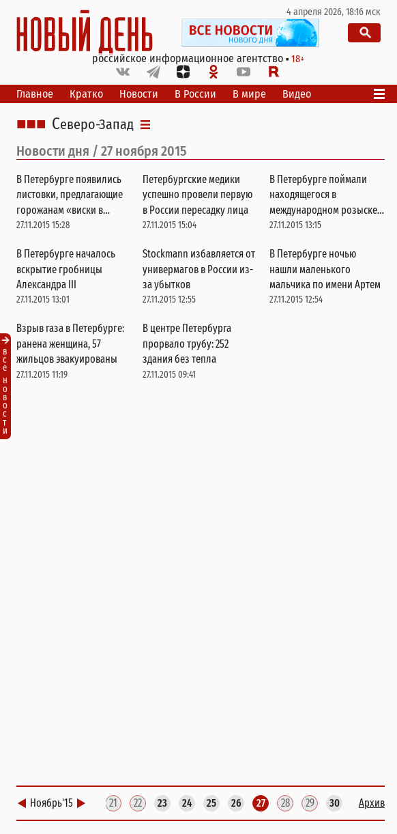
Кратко (86, 93)
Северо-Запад (93, 124)
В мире (249, 93)
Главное (34, 93)
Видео (296, 93)
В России (195, 93)
